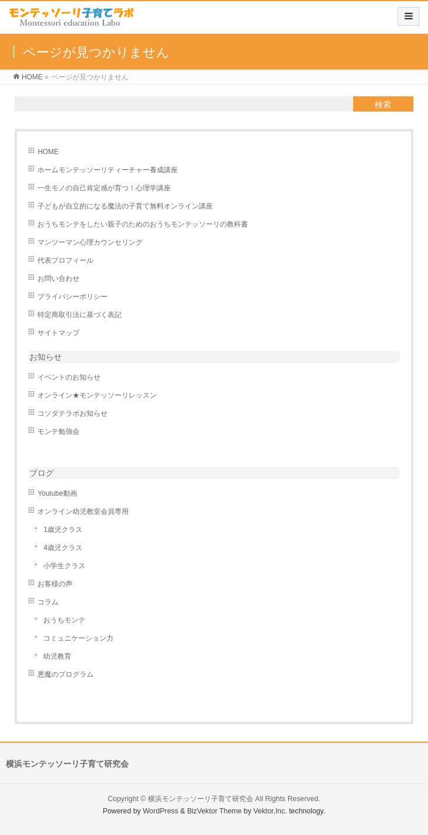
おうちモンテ (64, 620)
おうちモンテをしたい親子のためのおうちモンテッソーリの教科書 (142, 224)
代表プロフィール (65, 260)
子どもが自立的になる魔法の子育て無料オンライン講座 (125, 206)
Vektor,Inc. (270, 811)
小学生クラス (64, 566)
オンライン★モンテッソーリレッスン (97, 395)
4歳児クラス (62, 548)
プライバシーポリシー (72, 297)
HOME (47, 152)
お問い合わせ (58, 278)
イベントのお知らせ (69, 377)
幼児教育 (57, 656)
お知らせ (45, 356)
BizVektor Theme (214, 811)
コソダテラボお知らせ (72, 413)
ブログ (41, 473)
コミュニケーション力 (78, 638)
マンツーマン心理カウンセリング (90, 242)
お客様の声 (55, 584)
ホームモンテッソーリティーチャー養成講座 (107, 170)
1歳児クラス (62, 530)
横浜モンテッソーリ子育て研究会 (200, 799)
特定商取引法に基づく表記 (79, 315)
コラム (47, 602)
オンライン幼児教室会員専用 (83, 511)
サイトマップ (58, 333)
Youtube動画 (57, 493)
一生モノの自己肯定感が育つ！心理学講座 (104, 188)
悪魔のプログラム (65, 674)
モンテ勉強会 (58, 431)
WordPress (160, 811)
